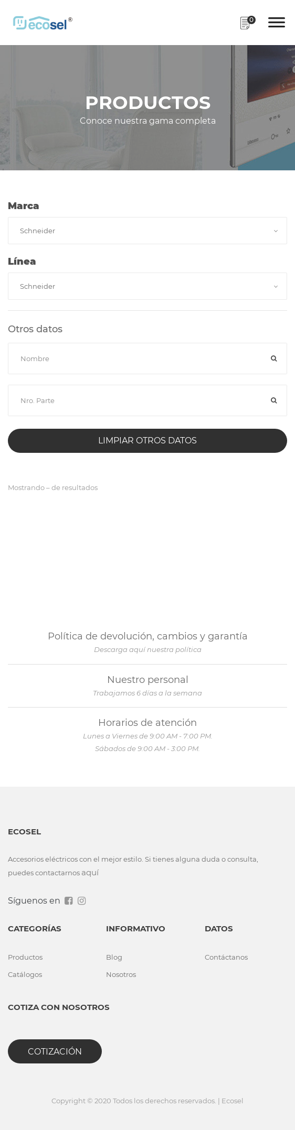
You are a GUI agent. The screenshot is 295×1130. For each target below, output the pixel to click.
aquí (90, 872)
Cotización (55, 1052)
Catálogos (25, 974)
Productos (25, 957)
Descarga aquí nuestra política (148, 649)
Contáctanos (226, 957)
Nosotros (121, 974)
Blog (114, 957)
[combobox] (147, 231)
